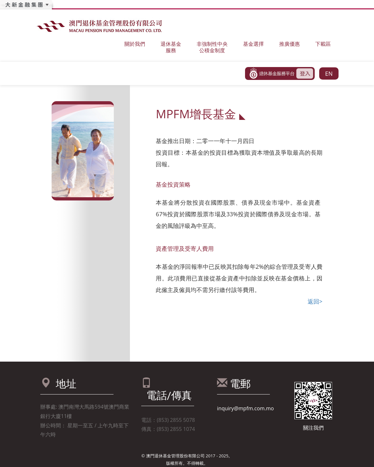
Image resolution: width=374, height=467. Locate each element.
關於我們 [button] (134, 43)
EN (329, 73)
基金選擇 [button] (253, 43)
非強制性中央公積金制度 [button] (212, 47)
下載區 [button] (323, 43)
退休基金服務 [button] (171, 47)
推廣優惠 (289, 43)
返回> (315, 301)
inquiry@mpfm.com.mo (245, 408)
